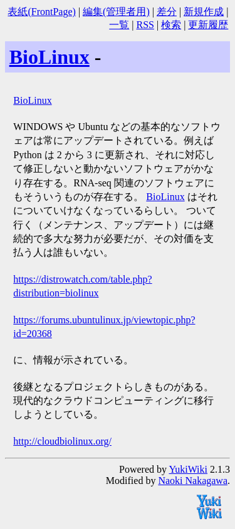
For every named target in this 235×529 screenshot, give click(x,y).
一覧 (119, 24)
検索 (171, 24)
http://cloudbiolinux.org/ (62, 441)
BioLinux (49, 57)
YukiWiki (188, 469)
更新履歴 (208, 24)
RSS (145, 24)
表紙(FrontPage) (41, 11)
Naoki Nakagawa (192, 480)
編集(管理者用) (116, 11)
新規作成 (204, 11)
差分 (167, 11)
